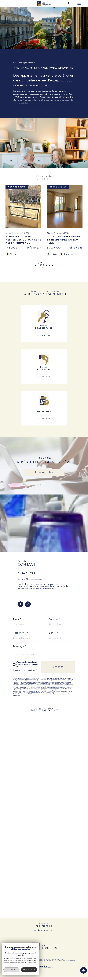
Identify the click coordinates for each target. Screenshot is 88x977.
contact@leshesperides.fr (31, 579)
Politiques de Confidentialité (42, 694)
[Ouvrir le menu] (79, 3)
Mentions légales (39, 960)
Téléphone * (20, 633)
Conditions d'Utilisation (59, 694)
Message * (19, 646)
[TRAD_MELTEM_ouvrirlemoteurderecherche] (67, 3)
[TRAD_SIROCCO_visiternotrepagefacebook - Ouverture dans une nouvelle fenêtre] (20, 604)
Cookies (72, 960)
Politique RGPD (64, 960)
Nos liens (55, 960)
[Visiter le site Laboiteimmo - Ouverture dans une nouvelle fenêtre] (44, 969)
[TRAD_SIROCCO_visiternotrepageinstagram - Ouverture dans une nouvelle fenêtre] (28, 604)
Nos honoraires (18, 960)
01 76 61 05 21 (27, 573)
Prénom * (54, 619)
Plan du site (28, 960)
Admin (49, 960)
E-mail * (54, 633)
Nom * (17, 619)
